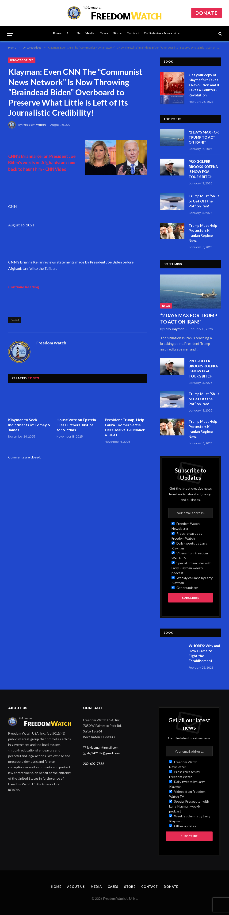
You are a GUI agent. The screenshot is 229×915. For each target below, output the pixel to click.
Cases (103, 33)
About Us (73, 33)
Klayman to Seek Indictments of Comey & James (29, 424)
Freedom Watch (34, 125)
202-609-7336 (93, 764)
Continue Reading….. (26, 287)
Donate (206, 13)
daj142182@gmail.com (103, 753)
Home (57, 33)
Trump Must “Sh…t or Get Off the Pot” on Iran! (204, 201)
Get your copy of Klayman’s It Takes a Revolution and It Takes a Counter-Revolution (204, 85)
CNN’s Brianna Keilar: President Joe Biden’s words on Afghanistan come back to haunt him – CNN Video (42, 163)
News (166, 306)
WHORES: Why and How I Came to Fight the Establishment (204, 653)
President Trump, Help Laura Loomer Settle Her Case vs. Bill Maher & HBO (125, 427)
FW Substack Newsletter (162, 33)
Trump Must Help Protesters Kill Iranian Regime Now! (203, 233)
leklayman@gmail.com (102, 747)
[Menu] (10, 33)
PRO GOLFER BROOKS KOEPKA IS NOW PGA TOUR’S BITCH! (203, 169)
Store (117, 33)
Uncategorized (22, 60)
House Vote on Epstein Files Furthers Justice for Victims (76, 424)
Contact (132, 33)
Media (90, 33)
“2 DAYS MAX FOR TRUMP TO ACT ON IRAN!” (204, 137)
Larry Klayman (174, 329)
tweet (15, 320)
